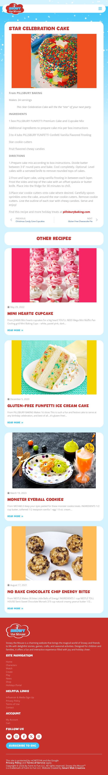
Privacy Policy (14, 762)
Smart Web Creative (73, 767)
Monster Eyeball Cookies (35, 499)
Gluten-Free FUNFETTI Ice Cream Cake (48, 406)
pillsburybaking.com (76, 212)
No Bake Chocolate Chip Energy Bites (48, 592)
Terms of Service (36, 762)
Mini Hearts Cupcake (30, 313)
